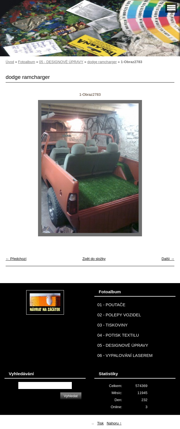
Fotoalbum (26, 62)
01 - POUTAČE (111, 305)
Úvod (10, 62)
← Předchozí (16, 259)
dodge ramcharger (102, 62)
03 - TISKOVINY (112, 325)
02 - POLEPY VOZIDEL (119, 315)
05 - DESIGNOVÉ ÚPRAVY (61, 62)
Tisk (100, 423)
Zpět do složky (94, 259)
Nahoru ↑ (114, 423)
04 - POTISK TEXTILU (118, 335)
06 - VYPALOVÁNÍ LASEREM (124, 355)
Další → (167, 259)
